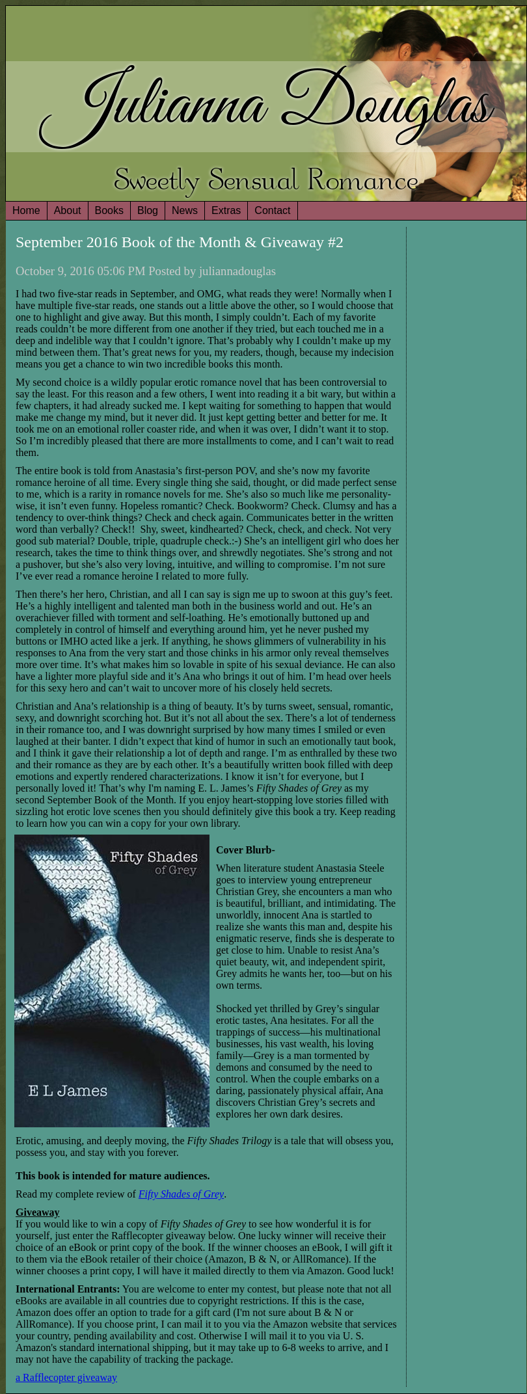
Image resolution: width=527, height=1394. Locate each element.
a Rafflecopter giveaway (66, 1377)
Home (26, 210)
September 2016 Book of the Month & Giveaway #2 (180, 242)
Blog (147, 210)
